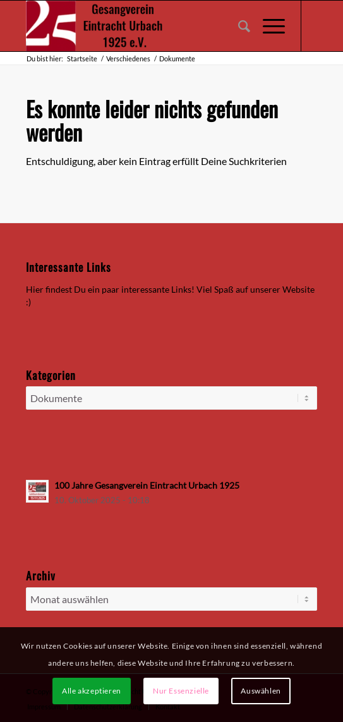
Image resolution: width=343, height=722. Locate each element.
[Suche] (238, 26)
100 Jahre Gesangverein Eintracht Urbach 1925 (146, 485)
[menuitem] (238, 26)
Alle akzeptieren (91, 690)
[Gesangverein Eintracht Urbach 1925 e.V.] (142, 26)
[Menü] (267, 26)
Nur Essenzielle (181, 690)
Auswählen (260, 690)
